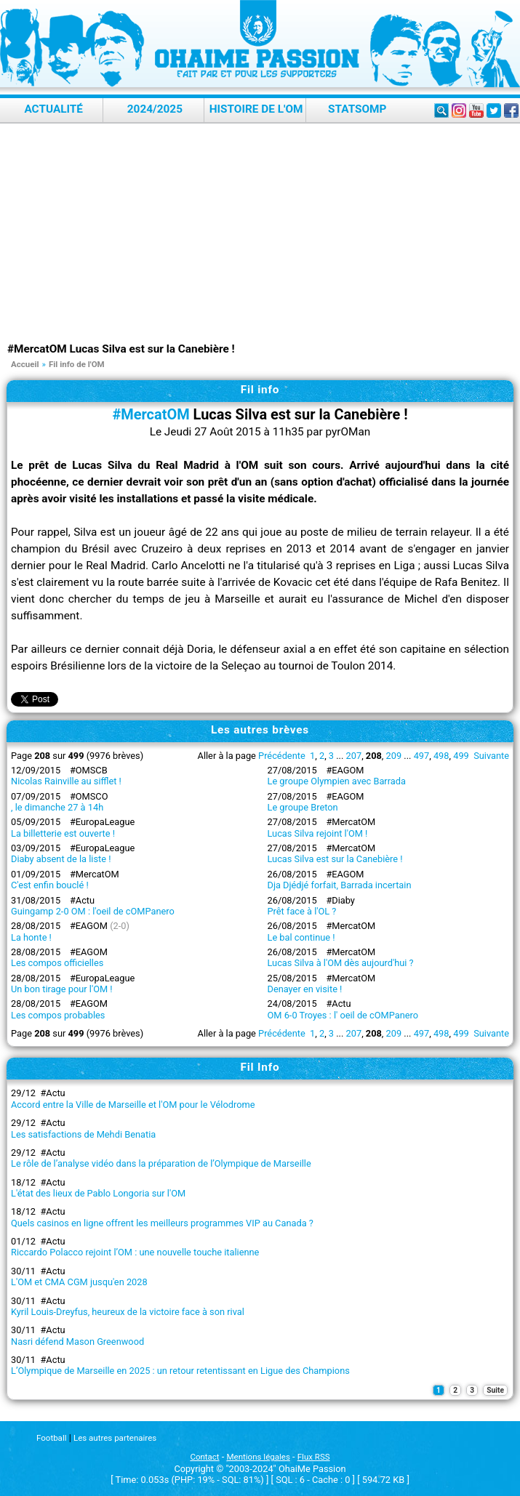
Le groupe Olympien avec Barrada (337, 781)
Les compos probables (58, 1015)
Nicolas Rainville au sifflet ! (66, 781)
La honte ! (31, 937)
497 (422, 755)
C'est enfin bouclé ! (50, 885)
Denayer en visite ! (305, 989)
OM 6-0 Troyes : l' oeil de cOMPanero (343, 1015)
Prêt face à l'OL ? (302, 911)
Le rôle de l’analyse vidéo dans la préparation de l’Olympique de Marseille (161, 1163)
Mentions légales (258, 1457)
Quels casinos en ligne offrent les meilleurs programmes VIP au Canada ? (162, 1223)
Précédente (281, 755)
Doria (200, 649)
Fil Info (260, 1067)
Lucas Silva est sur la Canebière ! (335, 858)
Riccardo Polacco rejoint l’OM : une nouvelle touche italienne (135, 1252)
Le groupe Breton (303, 807)
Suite (495, 1390)
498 (441, 755)
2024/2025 (155, 109)
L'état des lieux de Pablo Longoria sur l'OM (98, 1193)
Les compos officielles (57, 962)
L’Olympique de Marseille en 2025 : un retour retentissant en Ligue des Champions (180, 1370)
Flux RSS (313, 1457)
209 (394, 755)
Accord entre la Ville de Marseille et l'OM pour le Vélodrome (133, 1104)
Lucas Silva (102, 465)
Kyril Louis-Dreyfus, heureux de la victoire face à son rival (127, 1311)
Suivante (491, 755)
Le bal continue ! (301, 937)
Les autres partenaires (114, 1438)
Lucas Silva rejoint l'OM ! (318, 833)
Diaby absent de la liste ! (61, 858)
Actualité (53, 109)
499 (461, 755)
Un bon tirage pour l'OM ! (62, 989)
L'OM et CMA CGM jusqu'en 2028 (79, 1281)
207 (354, 755)
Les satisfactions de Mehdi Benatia (83, 1134)
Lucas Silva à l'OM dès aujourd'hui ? (341, 962)
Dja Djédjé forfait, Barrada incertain (340, 885)
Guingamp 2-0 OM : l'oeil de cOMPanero (93, 911)
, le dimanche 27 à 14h (57, 807)
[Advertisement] (263, 232)
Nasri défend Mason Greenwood (77, 1341)
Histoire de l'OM (256, 109)
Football (51, 1438)
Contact (204, 1457)
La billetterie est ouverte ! (63, 833)
